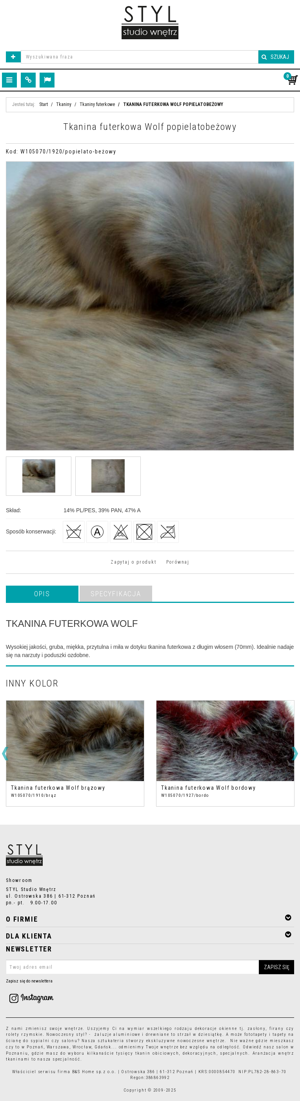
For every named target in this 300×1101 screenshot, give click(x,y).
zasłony (256, 1028)
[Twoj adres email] (150, 967)
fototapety (255, 1034)
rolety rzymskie (24, 1034)
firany (276, 1028)
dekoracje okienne (216, 1028)
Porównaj (177, 562)
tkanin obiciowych (157, 1053)
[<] (5, 753)
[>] (295, 753)
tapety (280, 1034)
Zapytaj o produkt (133, 562)
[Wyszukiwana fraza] (139, 57)
